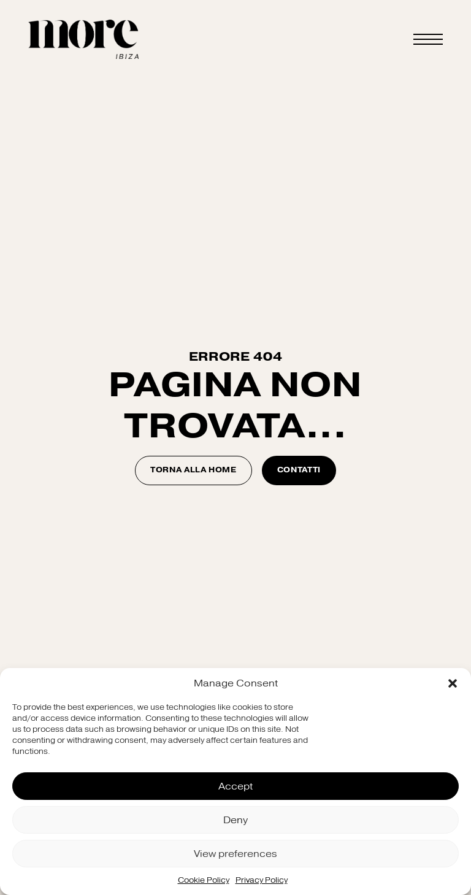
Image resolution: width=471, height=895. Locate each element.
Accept (235, 786)
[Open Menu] (428, 39)
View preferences (235, 853)
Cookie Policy (203, 880)
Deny (235, 820)
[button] (452, 683)
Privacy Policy (262, 880)
